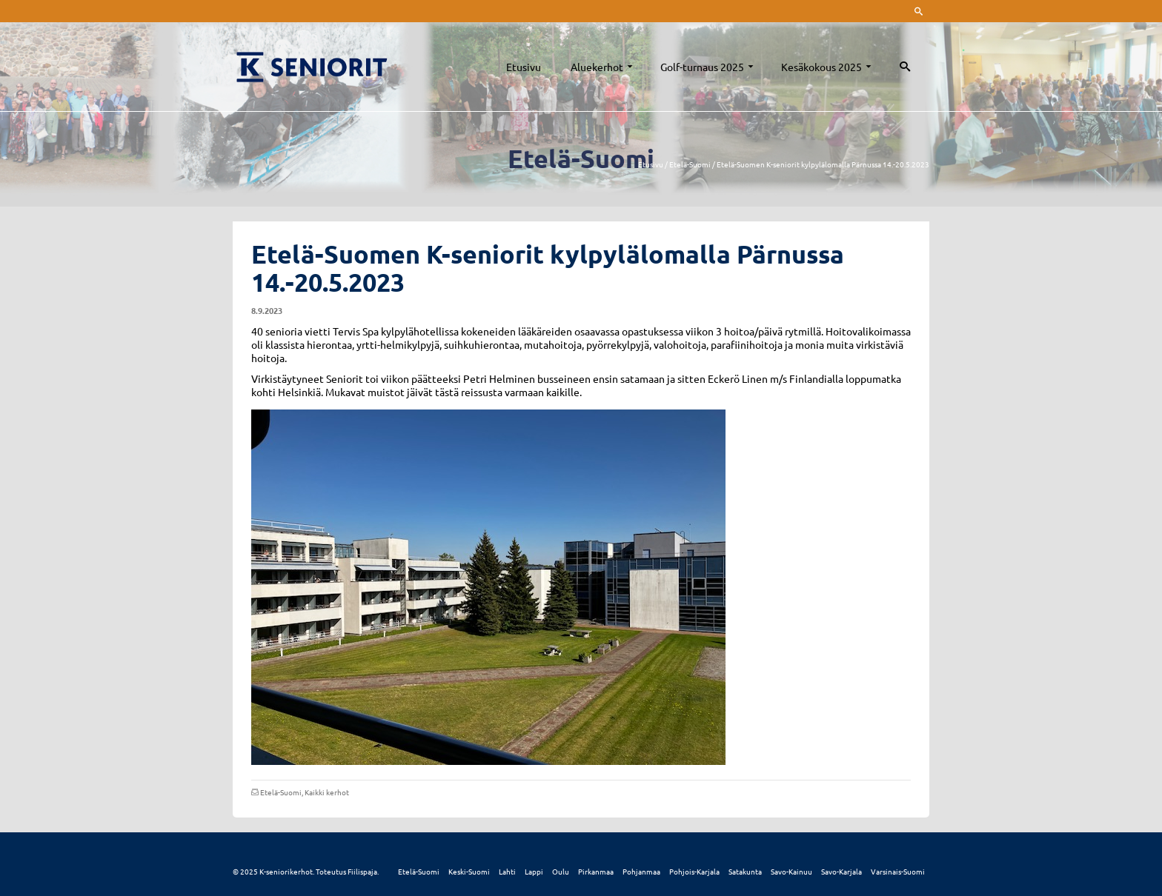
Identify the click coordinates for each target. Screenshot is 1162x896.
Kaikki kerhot (327, 792)
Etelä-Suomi (281, 792)
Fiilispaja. (363, 871)
